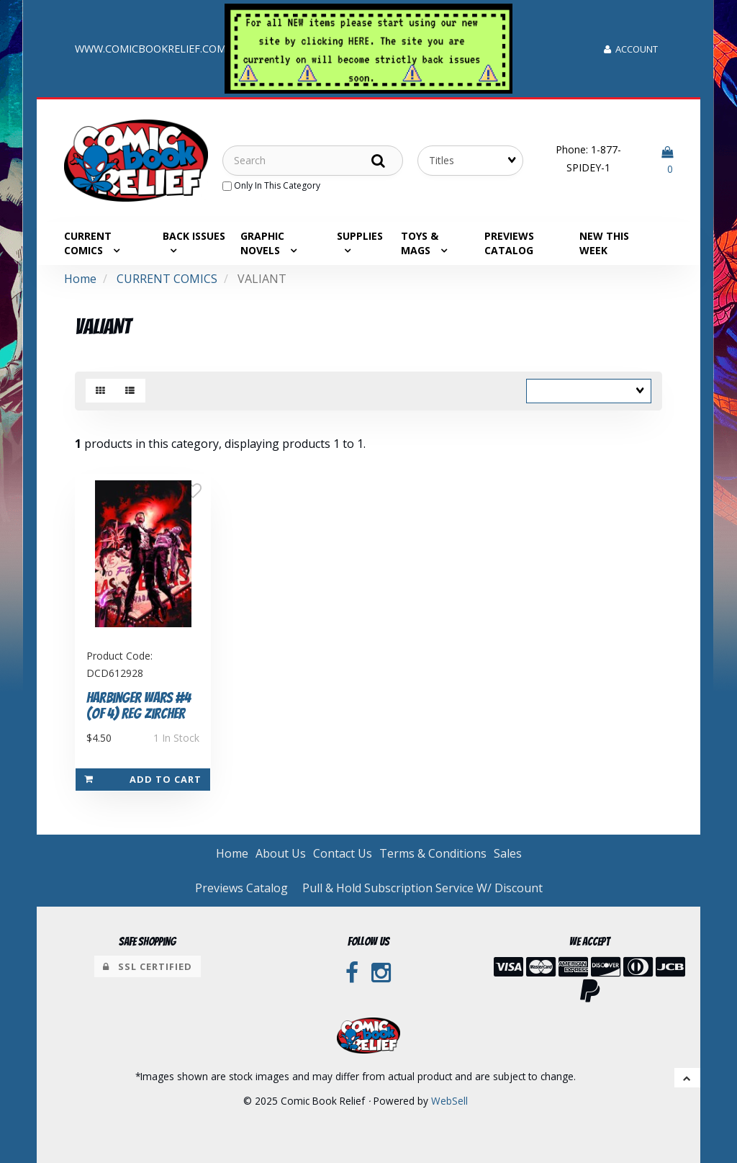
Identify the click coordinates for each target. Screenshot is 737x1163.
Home (80, 279)
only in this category (271, 185)
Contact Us (342, 853)
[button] (667, 160)
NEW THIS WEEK (604, 243)
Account (631, 48)
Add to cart (143, 779)
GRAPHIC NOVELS (262, 243)
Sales (508, 853)
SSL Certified (147, 966)
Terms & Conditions (433, 853)
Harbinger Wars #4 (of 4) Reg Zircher (138, 706)
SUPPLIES (360, 236)
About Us (281, 853)
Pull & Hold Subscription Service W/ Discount (422, 888)
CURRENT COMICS (167, 279)
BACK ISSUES (194, 236)
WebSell (449, 1101)
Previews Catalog (509, 243)
